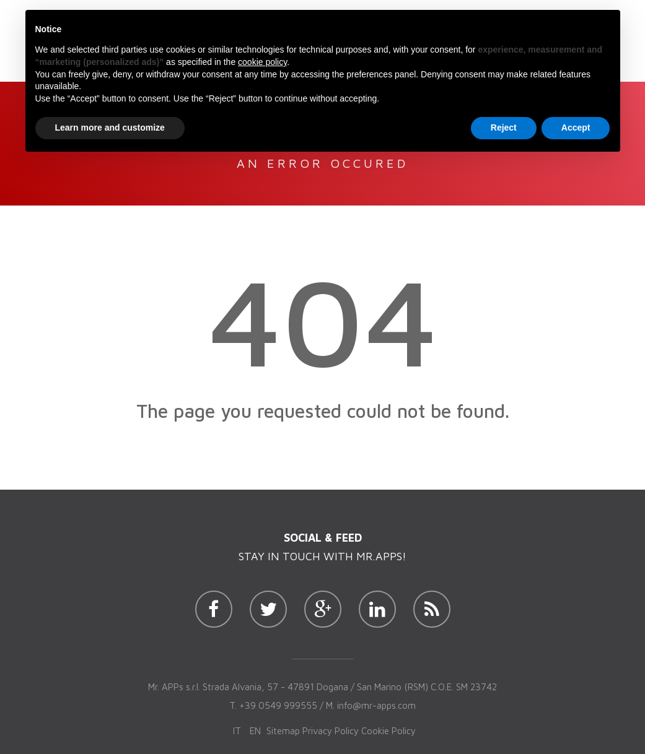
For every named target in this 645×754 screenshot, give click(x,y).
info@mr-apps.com (376, 705)
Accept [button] (575, 127)
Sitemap (283, 731)
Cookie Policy (388, 731)
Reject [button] (504, 127)
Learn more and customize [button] (110, 127)
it (237, 731)
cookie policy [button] (262, 62)
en (255, 731)
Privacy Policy (330, 731)
